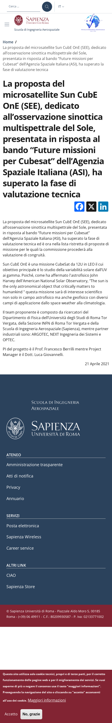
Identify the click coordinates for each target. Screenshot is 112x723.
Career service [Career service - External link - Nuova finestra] (20, 548)
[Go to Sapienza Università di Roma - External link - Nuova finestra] (34, 20)
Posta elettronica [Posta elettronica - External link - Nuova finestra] (22, 525)
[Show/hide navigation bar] (8, 24)
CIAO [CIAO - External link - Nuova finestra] (11, 575)
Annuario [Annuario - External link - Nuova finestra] (15, 498)
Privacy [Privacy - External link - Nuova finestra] (13, 487)
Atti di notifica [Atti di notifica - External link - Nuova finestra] (19, 476)
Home (8, 41)
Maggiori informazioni (47, 704)
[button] (62, 7)
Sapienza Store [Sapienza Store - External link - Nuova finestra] (20, 586)
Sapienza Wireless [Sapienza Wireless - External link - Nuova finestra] (23, 536)
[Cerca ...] (47, 7)
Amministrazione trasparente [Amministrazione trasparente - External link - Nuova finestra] (34, 464)
